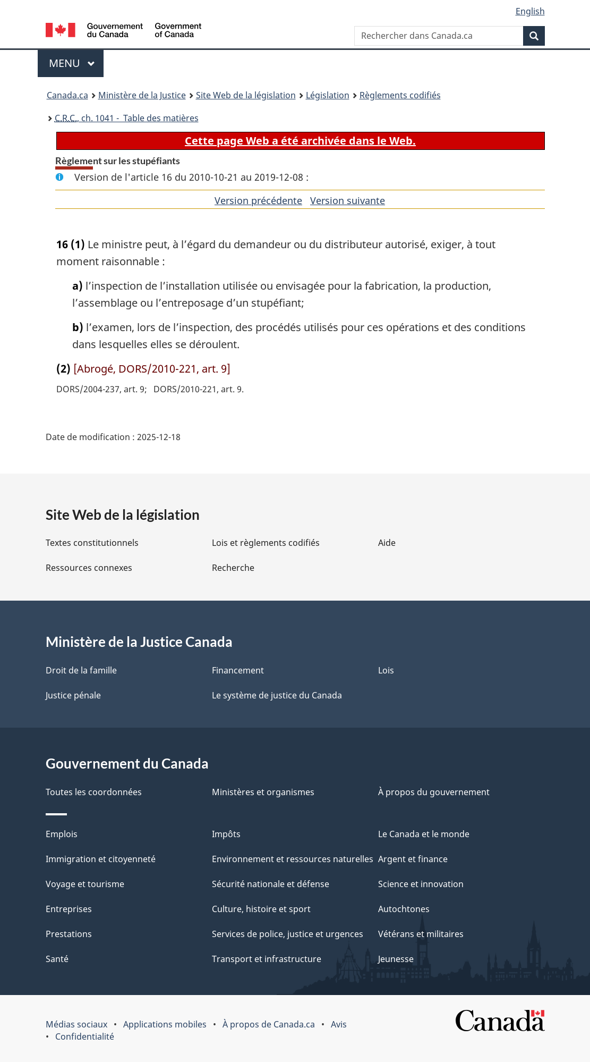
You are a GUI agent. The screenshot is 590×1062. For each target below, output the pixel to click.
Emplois (62, 834)
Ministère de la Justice (142, 95)
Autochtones (404, 909)
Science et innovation (421, 884)
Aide (387, 543)
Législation (327, 95)
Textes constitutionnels (92, 543)
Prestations (69, 934)
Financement (238, 670)
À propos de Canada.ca (269, 1024)
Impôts (226, 834)
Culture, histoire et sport (261, 909)
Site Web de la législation (246, 95)
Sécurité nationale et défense (270, 884)
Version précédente (258, 200)
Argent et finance (413, 859)
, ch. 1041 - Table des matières (127, 118)
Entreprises (69, 909)
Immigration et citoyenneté (101, 859)
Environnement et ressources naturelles (292, 859)
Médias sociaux (76, 1024)
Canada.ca (67, 95)
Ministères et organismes (263, 792)
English (530, 11)
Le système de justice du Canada (277, 695)
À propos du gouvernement (434, 792)
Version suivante (347, 200)
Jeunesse (396, 959)
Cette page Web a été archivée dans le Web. (300, 140)
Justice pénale (73, 695)
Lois (386, 670)
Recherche (233, 568)
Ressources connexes (89, 568)
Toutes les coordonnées (94, 792)
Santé (57, 959)
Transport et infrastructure (266, 959)
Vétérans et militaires (421, 934)
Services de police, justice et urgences (287, 934)
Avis (339, 1024)
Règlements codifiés (400, 95)
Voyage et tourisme (85, 884)
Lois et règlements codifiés (266, 543)
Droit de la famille (81, 670)
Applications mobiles (165, 1024)
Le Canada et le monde (423, 834)
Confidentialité (84, 1036)
